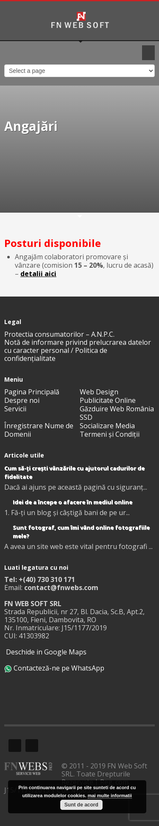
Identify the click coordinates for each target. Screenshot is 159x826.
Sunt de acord (81, 805)
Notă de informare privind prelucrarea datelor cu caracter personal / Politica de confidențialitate (77, 350)
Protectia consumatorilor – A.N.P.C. (59, 334)
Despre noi (21, 400)
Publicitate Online (108, 400)
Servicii (15, 408)
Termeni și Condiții (109, 434)
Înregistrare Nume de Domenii (38, 430)
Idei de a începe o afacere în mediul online (72, 502)
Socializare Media (107, 425)
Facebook (14, 745)
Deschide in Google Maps (45, 652)
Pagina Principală (31, 391)
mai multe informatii (110, 795)
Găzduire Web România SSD (117, 413)
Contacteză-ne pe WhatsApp (54, 668)
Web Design (99, 391)
